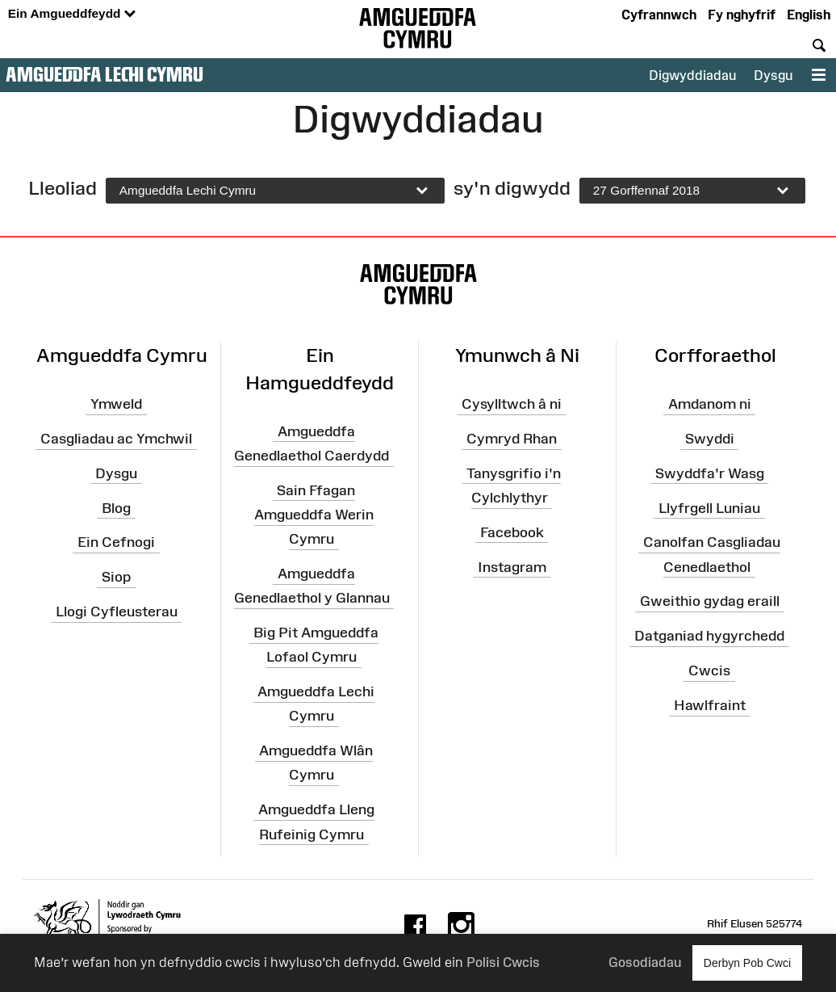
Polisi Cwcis (503, 962)
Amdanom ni (709, 404)
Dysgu (773, 75)
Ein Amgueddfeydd (72, 14)
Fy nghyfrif (741, 14)
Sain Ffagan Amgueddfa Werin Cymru (314, 514)
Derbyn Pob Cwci (747, 962)
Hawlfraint (710, 705)
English (808, 14)
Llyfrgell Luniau (709, 507)
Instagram (512, 566)
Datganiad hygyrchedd (709, 636)
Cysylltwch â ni (512, 404)
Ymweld (116, 404)
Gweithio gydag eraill (710, 601)
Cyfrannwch (658, 14)
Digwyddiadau (692, 75)
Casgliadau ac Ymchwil (116, 439)
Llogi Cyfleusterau (117, 611)
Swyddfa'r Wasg (709, 473)
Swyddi (709, 439)
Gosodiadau (644, 962)
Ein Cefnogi (116, 542)
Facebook (512, 532)
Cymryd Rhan (511, 439)
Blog (116, 507)
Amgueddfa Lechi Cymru (104, 74)
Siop (116, 577)
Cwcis (709, 670)
